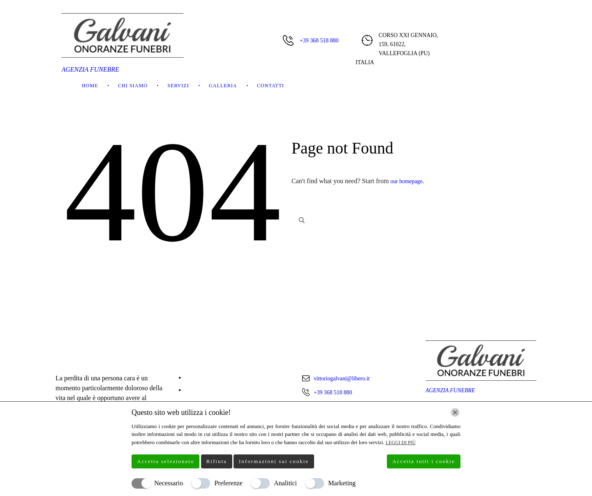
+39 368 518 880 (319, 40)
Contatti (270, 85)
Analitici (285, 483)
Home (90, 85)
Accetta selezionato (165, 461)
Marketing (342, 483)
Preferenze (228, 483)
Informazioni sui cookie (274, 461)
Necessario (168, 483)
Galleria (223, 85)
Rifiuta (216, 461)
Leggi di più (402, 442)
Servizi (178, 85)
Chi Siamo (133, 85)
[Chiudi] (455, 412)
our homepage (409, 180)
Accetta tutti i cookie (423, 461)
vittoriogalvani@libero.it (346, 378)
